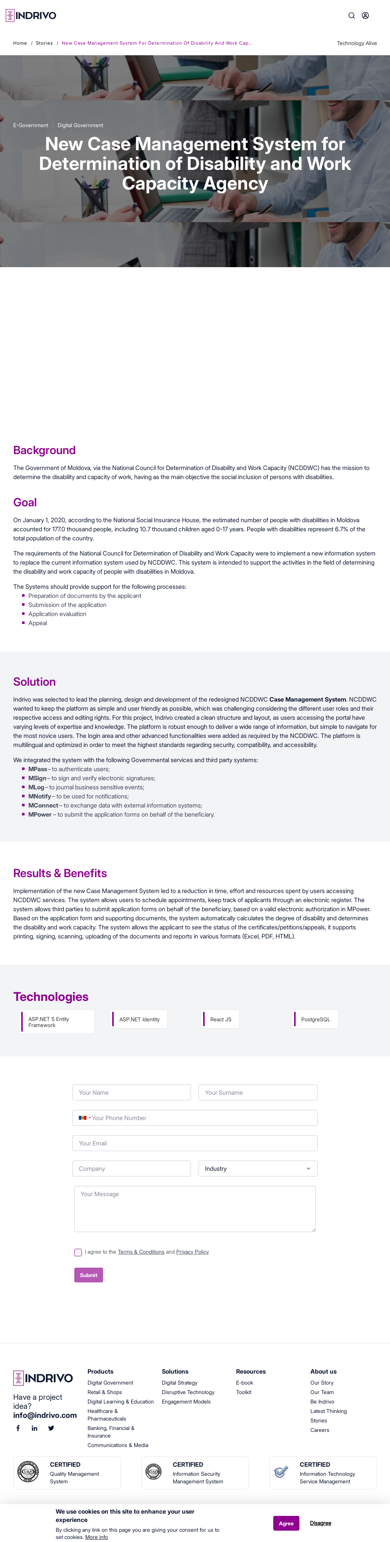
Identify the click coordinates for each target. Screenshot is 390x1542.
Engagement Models (186, 1401)
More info (96, 1537)
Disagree (320, 1523)
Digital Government (110, 1382)
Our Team (322, 1392)
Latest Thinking (328, 1411)
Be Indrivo (322, 1401)
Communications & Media (118, 1445)
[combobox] (85, 1117)
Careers (319, 1430)
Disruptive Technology (188, 1392)
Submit (88, 1275)
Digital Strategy (179, 1382)
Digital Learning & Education (121, 1401)
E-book (244, 1382)
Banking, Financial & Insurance (111, 1432)
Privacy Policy (192, 1251)
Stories (44, 43)
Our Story (322, 1382)
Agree (286, 1523)
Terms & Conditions (141, 1251)
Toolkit (243, 1392)
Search (352, 15)
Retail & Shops (105, 1392)
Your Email (72, 1133)
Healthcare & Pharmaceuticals (107, 1415)
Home (20, 43)
